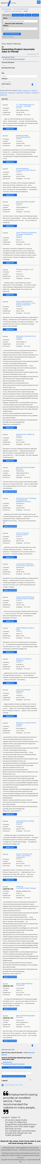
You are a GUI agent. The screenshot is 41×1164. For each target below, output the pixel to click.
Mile (3, 73)
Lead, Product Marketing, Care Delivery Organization (25, 564)
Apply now (10, 129)
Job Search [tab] (6, 15)
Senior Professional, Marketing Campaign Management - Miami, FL (26, 234)
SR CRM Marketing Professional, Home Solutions (26, 169)
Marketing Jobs (6, 9)
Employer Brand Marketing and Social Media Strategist (25, 597)
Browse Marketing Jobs (21, 9)
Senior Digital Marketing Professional (24, 984)
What (5, 18)
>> (38, 84)
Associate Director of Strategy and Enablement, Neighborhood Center (26, 499)
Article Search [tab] (18, 15)
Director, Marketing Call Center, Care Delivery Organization (24, 855)
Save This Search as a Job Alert (14, 1076)
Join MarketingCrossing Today (16, 1067)
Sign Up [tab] (28, 15)
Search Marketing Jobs (12, 34)
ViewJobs (4, 78)
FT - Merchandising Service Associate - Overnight (25, 105)
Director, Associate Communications (22, 533)
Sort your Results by (8, 62)
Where (5, 25)
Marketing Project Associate (12, 11)
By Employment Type (8, 68)
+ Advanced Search (8, 37)
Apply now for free (10, 491)
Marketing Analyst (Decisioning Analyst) (23, 136)
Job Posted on (6, 84)
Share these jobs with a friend (13, 1085)
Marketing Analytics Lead (24, 269)
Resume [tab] (35, 15)
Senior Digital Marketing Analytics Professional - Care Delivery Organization (25, 303)
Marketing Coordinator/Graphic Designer (26, 887)
